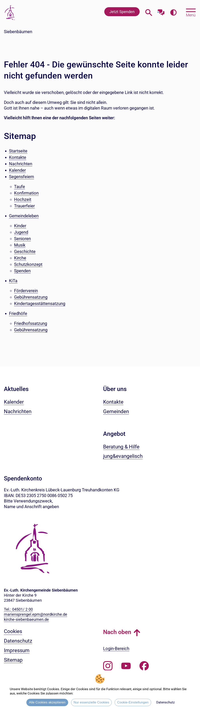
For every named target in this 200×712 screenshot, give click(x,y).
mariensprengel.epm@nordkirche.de (35, 614)
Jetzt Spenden (122, 11)
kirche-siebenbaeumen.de (26, 619)
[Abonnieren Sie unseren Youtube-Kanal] (126, 666)
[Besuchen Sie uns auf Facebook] (144, 666)
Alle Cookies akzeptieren (47, 702)
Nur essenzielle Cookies (91, 702)
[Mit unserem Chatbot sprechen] (161, 11)
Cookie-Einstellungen (133, 702)
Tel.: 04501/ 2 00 (18, 609)
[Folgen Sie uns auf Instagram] (107, 666)
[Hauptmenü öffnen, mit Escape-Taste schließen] (190, 12)
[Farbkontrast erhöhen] (173, 12)
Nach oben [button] (117, 632)
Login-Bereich (116, 648)
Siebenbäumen (18, 31)
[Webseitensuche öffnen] (149, 12)
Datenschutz (165, 702)
